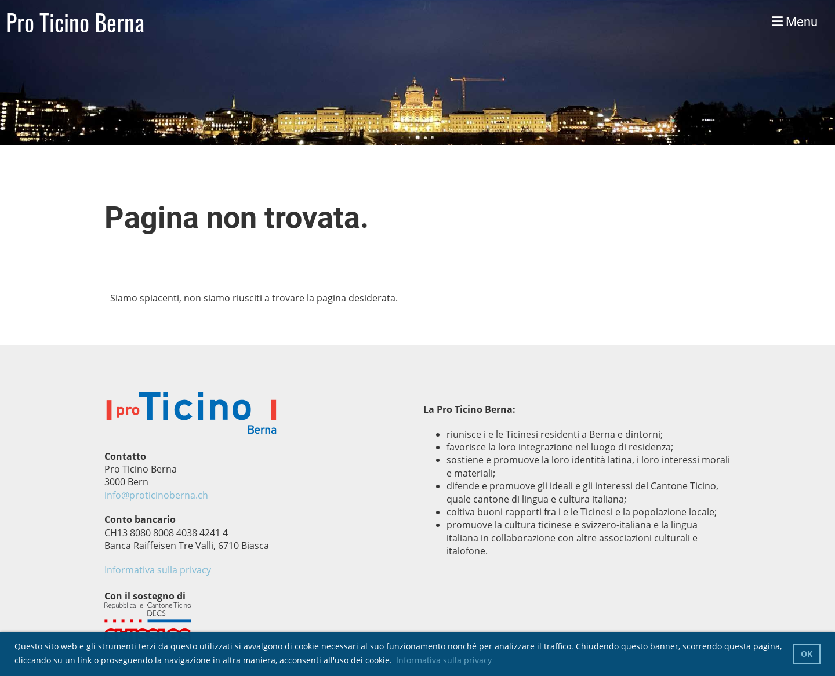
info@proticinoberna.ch (156, 495)
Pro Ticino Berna (75, 22)
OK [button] (806, 653)
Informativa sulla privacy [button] (444, 660)
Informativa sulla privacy (157, 570)
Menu (795, 21)
